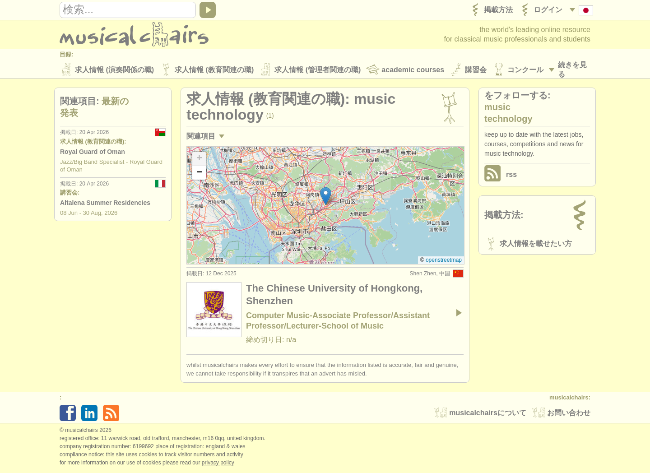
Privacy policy (218, 463)
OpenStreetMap (444, 261)
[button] (325, 197)
